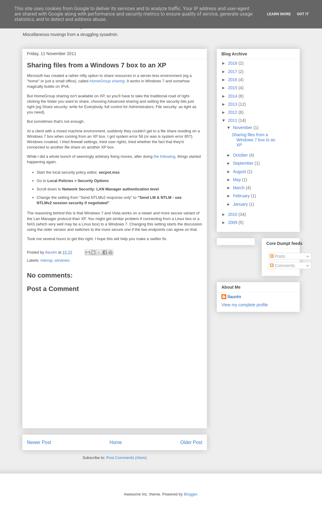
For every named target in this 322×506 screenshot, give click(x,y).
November (243, 127)
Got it (303, 14)
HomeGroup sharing (106, 81)
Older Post (191, 442)
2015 (233, 87)
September (243, 163)
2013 (233, 104)
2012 (233, 112)
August (240, 171)
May (237, 179)
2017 (233, 71)
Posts (277, 256)
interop (47, 260)
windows (62, 260)
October (241, 155)
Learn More (279, 14)
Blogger (190, 494)
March (239, 187)
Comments (282, 265)
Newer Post (39, 442)
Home (116, 442)
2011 (233, 120)
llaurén (234, 296)
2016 (233, 79)
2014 (233, 96)
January (241, 204)
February (242, 195)
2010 (233, 214)
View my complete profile (244, 304)
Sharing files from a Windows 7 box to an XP (253, 139)
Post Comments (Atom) (126, 457)
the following (164, 156)
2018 (233, 63)
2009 (233, 222)
